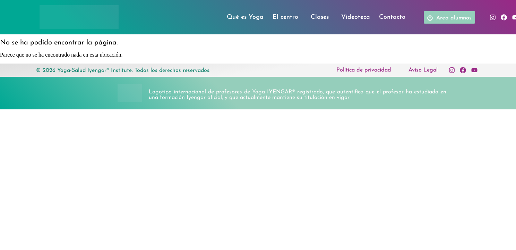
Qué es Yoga (245, 17)
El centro (287, 17)
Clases (321, 17)
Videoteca (355, 17)
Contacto (392, 17)
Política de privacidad (363, 70)
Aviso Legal (423, 70)
